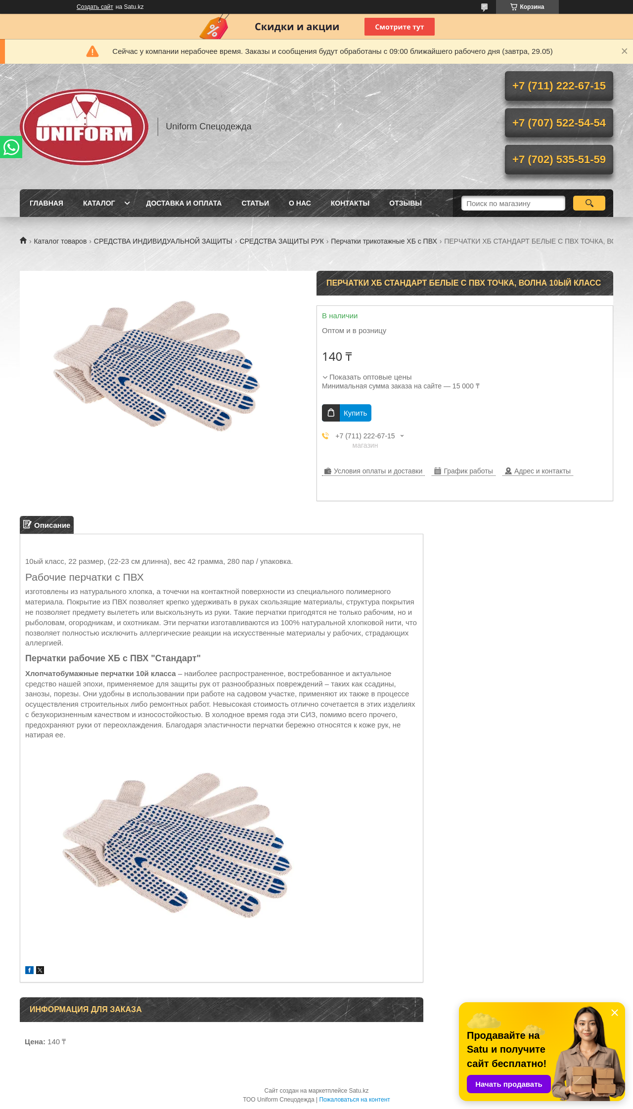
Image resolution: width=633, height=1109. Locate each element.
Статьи (255, 203)
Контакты (350, 203)
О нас (300, 203)
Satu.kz (358, 1090)
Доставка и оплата (184, 203)
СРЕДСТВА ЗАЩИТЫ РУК (281, 241)
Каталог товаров (60, 241)
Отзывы (405, 203)
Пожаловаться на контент (354, 1099)
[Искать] (589, 203)
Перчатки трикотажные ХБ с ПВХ (384, 241)
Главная (46, 203)
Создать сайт (95, 6)
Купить (355, 413)
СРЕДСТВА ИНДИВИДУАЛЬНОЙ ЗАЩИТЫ (163, 241)
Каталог (99, 203)
